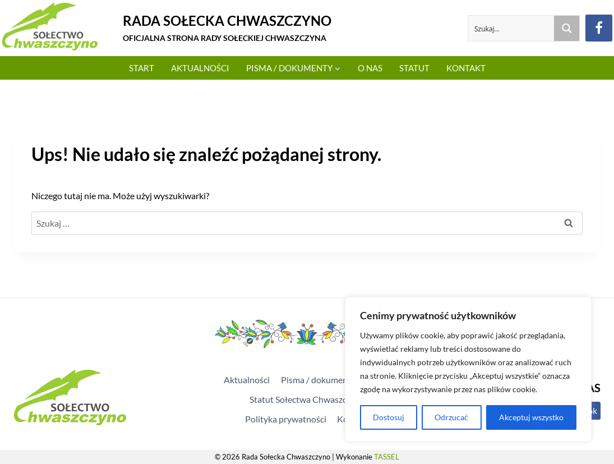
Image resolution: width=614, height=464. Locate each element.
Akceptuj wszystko (531, 417)
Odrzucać (451, 417)
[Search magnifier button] (566, 28)
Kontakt (466, 68)
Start (141, 68)
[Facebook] (598, 28)
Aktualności (200, 68)
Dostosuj (388, 417)
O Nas (370, 68)
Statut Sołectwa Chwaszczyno (307, 399)
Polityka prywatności (285, 419)
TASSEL (386, 456)
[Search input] (511, 28)
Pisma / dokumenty (318, 379)
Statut (414, 68)
